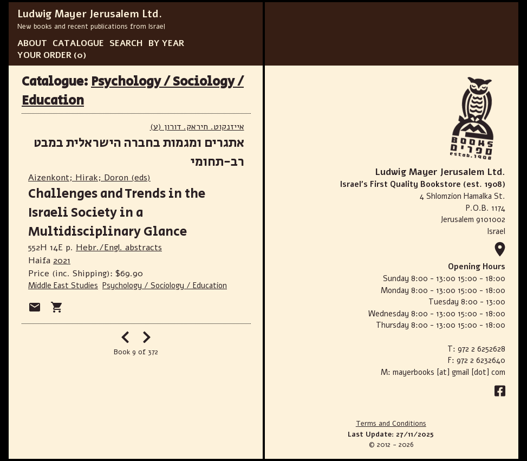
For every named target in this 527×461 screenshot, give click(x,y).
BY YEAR (166, 43)
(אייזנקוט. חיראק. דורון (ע (197, 127)
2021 (61, 261)
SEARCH (126, 43)
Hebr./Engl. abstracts (119, 248)
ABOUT (32, 43)
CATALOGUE (78, 43)
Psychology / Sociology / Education (164, 285)
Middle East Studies (63, 285)
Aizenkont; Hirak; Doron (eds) (89, 178)
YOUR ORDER (44, 55)
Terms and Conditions (391, 423)
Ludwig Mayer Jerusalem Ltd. (89, 14)
